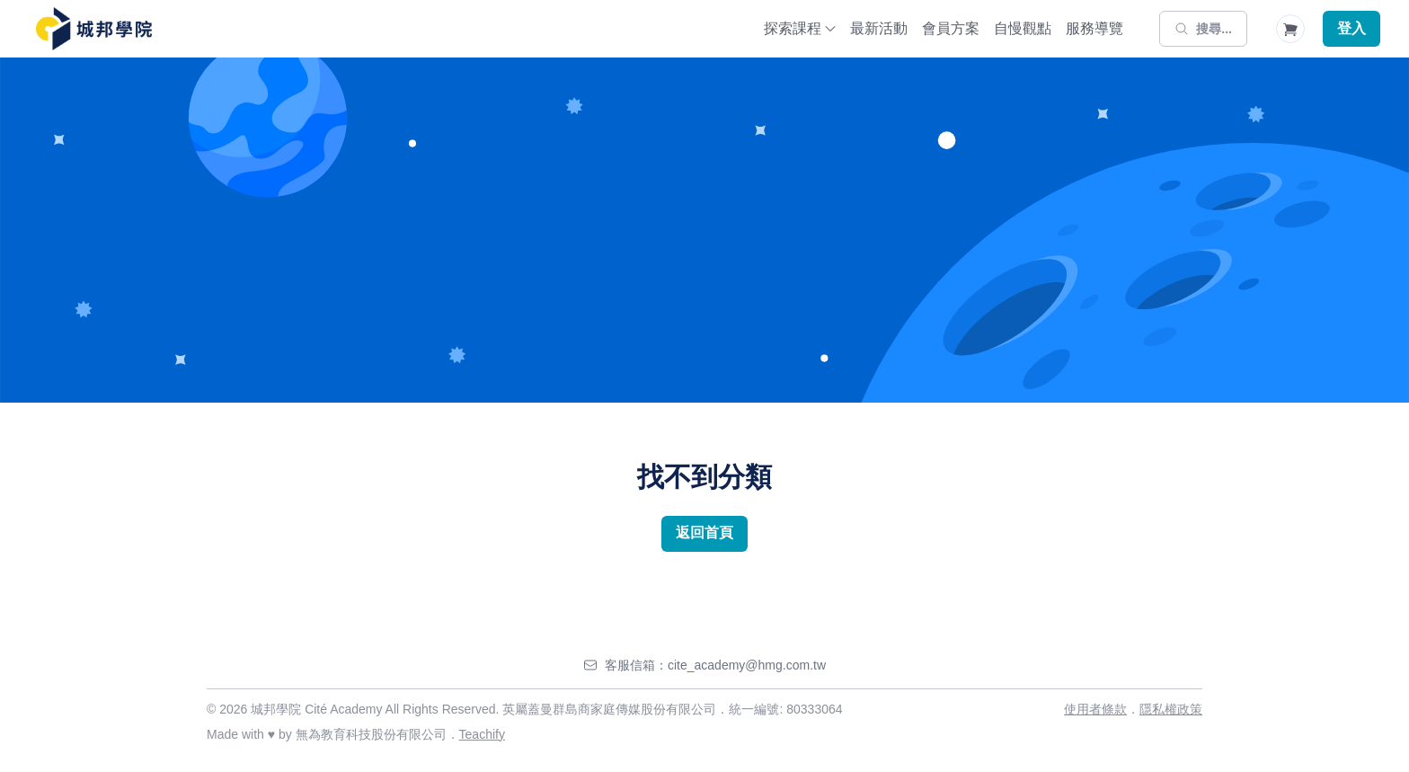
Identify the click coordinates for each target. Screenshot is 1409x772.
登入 (1351, 28)
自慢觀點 (1022, 28)
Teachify (482, 734)
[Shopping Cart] (1290, 28)
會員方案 (950, 28)
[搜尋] (1203, 29)
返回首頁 (704, 532)
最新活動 (879, 28)
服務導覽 (1094, 28)
